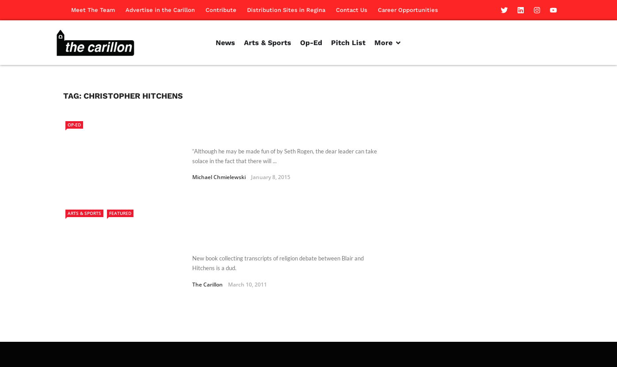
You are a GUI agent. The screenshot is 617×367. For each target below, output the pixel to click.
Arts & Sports (84, 213)
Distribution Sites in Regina (286, 10)
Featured (120, 213)
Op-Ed (74, 125)
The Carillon (207, 260)
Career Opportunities (408, 10)
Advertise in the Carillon (160, 10)
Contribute (221, 10)
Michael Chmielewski (219, 177)
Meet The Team (93, 10)
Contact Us (351, 10)
